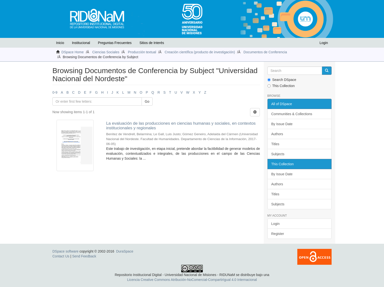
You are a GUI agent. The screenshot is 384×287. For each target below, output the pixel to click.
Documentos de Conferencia (265, 52)
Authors (277, 134)
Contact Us (60, 256)
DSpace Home (72, 52)
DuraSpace (124, 251)
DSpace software (65, 251)
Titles (275, 144)
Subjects (278, 154)
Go (147, 101)
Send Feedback (84, 256)
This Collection (281, 86)
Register (277, 234)
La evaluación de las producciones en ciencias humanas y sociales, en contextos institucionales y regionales (180, 125)
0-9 (54, 92)
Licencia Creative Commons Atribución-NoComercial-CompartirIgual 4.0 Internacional (192, 280)
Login (275, 224)
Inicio (60, 43)
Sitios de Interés (151, 43)
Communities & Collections (291, 114)
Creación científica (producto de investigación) (200, 52)
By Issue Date (282, 124)
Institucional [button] (81, 43)
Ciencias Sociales (106, 52)
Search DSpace (281, 80)
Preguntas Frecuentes (115, 43)
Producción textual (142, 52)
